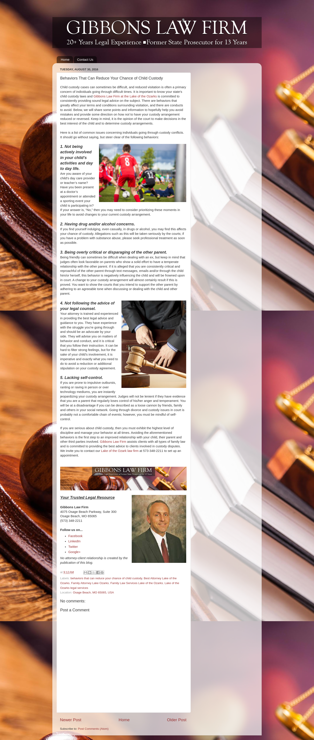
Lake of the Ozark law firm (119, 451)
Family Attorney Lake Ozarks (90, 583)
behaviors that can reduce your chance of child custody (106, 578)
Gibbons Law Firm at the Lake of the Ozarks (125, 96)
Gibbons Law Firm (113, 441)
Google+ (74, 552)
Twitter (73, 546)
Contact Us (85, 59)
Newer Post (70, 720)
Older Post (176, 720)
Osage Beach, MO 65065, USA (93, 592)
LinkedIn (74, 541)
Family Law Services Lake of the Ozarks (136, 583)
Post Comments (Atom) (93, 728)
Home (65, 59)
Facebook (75, 536)
